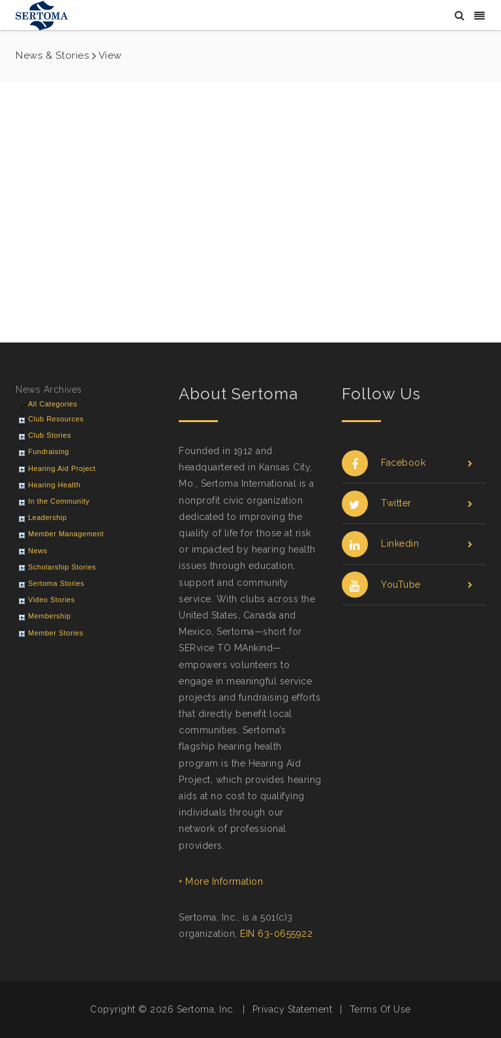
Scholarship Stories (62, 567)
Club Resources (56, 419)
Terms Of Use (380, 1009)
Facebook (407, 463)
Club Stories (49, 435)
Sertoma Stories (56, 583)
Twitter (407, 503)
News (38, 551)
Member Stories (56, 633)
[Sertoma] (42, 14)
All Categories (52, 404)
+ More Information (221, 881)
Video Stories (51, 599)
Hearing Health (54, 485)
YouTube (407, 585)
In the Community (58, 501)
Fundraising (48, 451)
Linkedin (407, 544)
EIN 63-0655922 (276, 933)
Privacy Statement (292, 1009)
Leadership (47, 517)
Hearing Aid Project (62, 468)
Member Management (66, 534)
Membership (49, 616)
